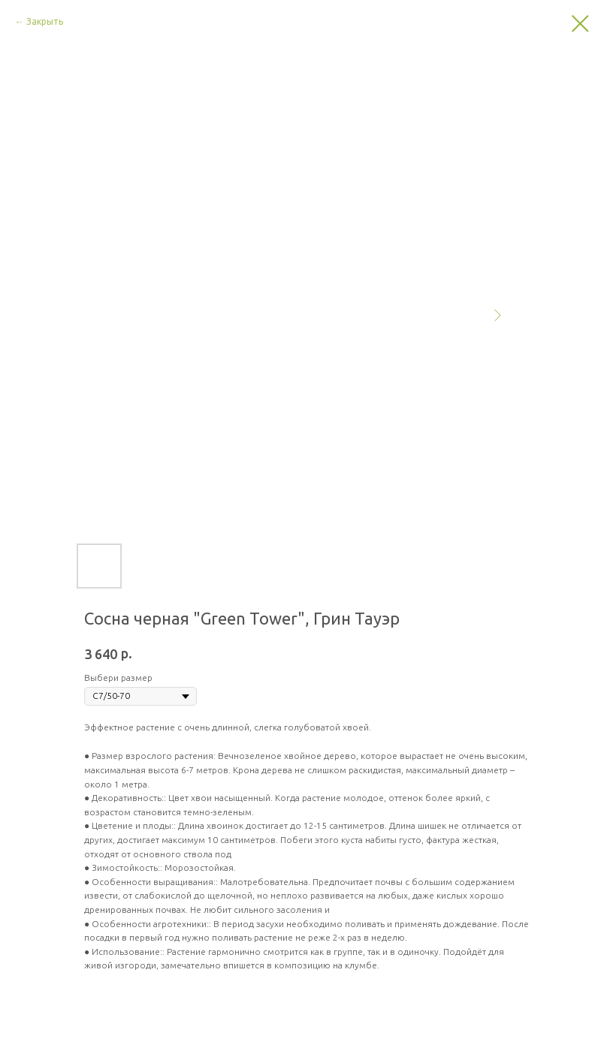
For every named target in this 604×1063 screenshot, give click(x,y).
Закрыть (44, 21)
